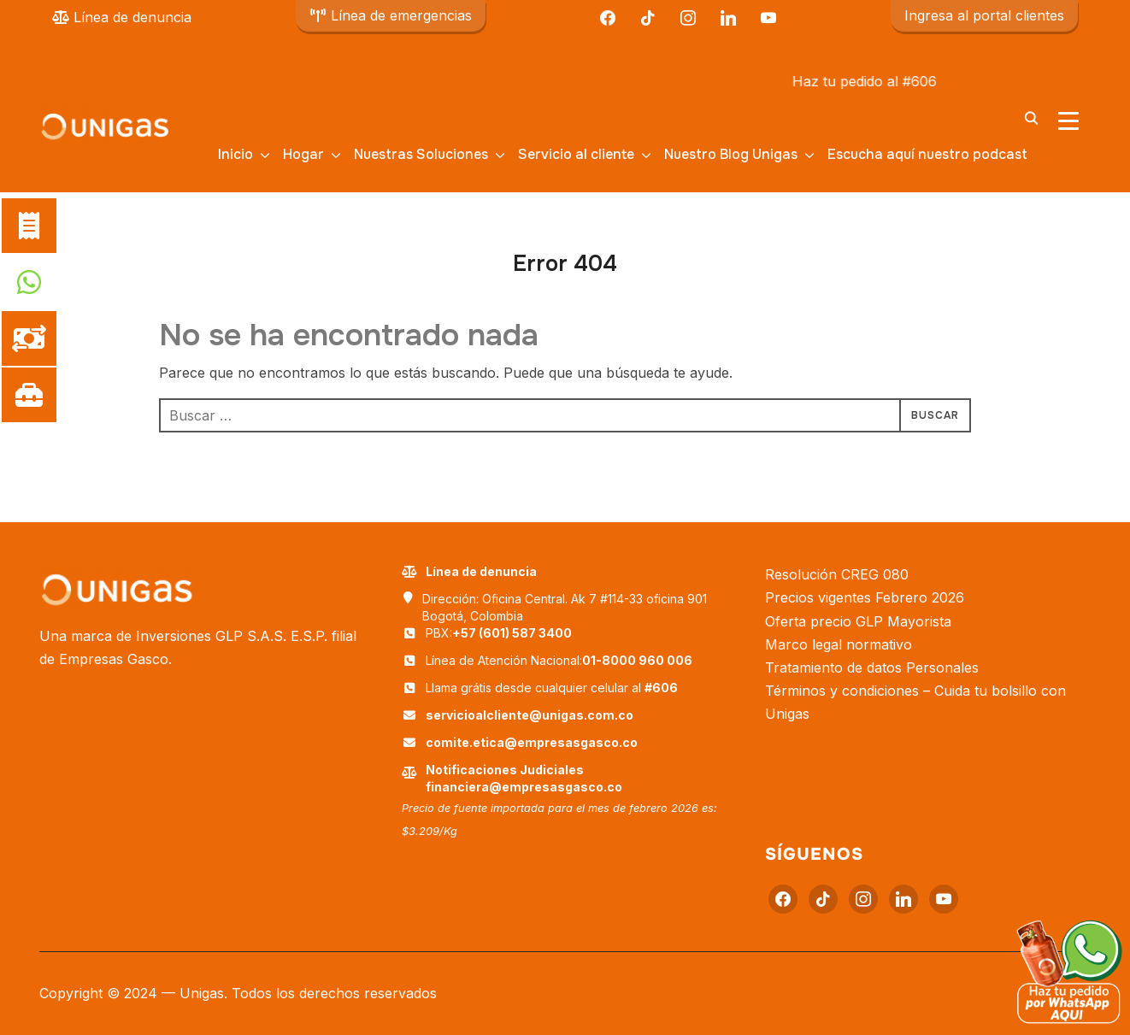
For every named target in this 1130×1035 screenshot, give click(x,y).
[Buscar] (1031, 117)
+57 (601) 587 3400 (512, 633)
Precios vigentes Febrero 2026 (864, 597)
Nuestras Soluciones (421, 154)
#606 (944, 81)
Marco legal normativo (838, 644)
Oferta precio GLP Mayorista (858, 621)
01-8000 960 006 (637, 660)
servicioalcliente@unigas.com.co (529, 715)
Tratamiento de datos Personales (872, 667)
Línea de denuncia (121, 17)
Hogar (303, 154)
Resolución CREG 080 (837, 574)
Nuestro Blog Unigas (730, 154)
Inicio (235, 154)
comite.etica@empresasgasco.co (532, 742)
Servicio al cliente (576, 154)
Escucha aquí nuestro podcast (927, 154)
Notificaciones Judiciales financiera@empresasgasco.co (524, 778)
